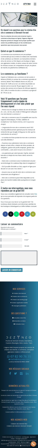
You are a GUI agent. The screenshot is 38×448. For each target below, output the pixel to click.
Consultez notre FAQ (19, 318)
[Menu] (34, 4)
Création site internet (19, 293)
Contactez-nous (19, 324)
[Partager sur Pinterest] (22, 214)
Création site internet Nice (19, 424)
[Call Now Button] (33, 444)
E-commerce (17, 437)
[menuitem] (25, 4)
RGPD (18, 442)
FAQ (35, 194)
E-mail (27, 240)
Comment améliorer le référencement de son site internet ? (18, 412)
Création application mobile (19, 303)
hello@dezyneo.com (19, 359)
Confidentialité (12, 442)
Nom (26, 233)
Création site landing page (19, 299)
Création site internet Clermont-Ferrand (19, 426)
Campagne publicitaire (19, 306)
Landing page (25, 437)
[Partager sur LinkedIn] (27, 214)
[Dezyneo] (15, 4)
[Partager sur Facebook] (5, 214)
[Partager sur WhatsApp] (16, 214)
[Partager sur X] (10, 214)
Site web (27, 246)
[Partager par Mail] (33, 214)
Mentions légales (25, 442)
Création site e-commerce (19, 296)
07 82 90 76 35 (19, 356)
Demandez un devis (19, 321)
